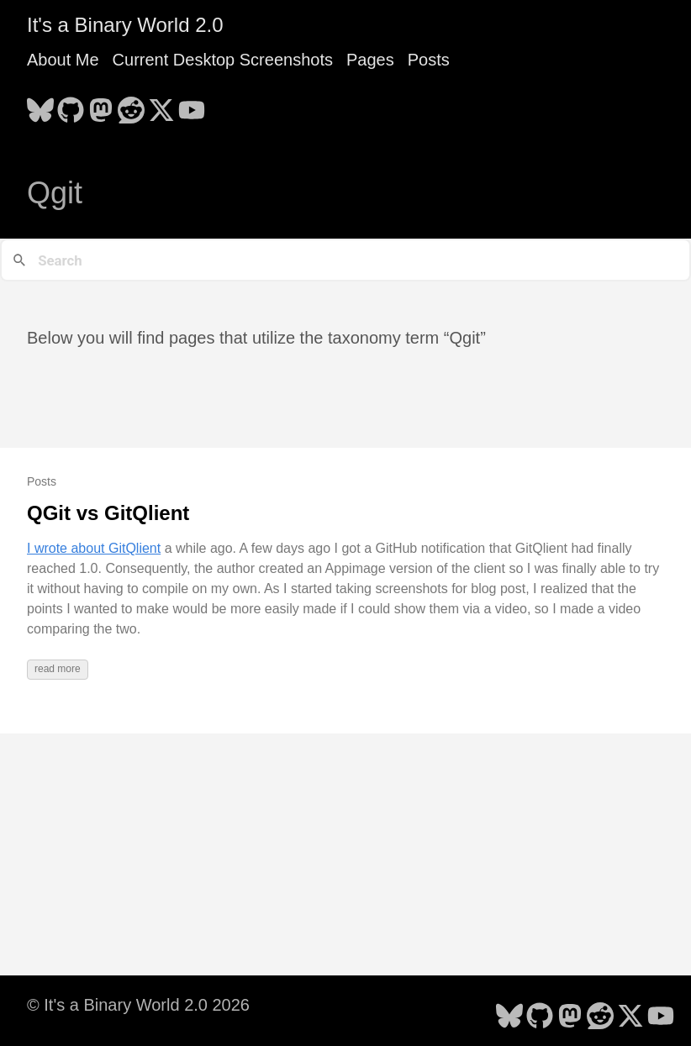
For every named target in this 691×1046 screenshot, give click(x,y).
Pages (370, 59)
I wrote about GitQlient (94, 548)
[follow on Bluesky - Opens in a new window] (40, 105)
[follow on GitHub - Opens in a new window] (70, 105)
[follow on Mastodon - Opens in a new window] (100, 105)
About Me (63, 59)
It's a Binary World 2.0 (125, 24)
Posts (429, 59)
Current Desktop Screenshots (223, 59)
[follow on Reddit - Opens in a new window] (131, 105)
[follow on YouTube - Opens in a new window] (191, 105)
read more (57, 669)
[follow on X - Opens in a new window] (161, 105)
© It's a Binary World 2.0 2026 (138, 1005)
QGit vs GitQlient (108, 513)
